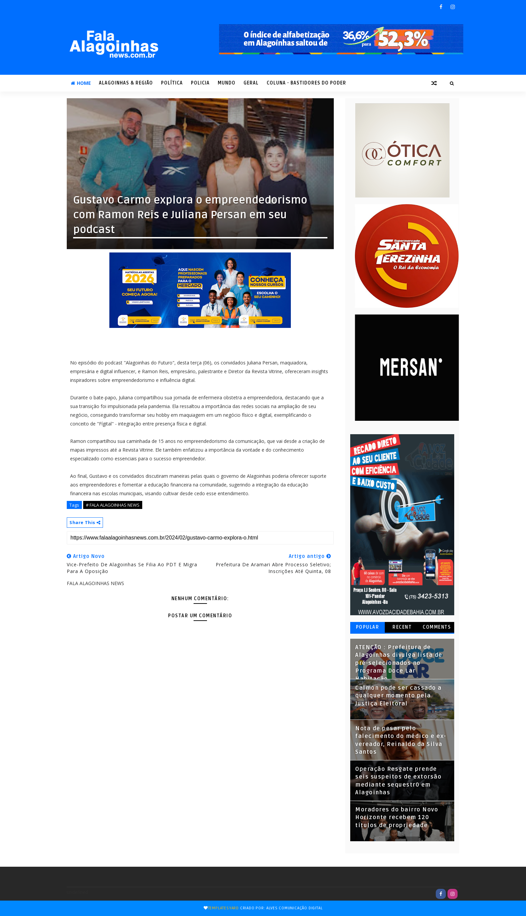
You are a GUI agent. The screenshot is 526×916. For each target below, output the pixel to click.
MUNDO (226, 83)
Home (81, 83)
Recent (402, 627)
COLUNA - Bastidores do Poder (306, 83)
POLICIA (200, 83)
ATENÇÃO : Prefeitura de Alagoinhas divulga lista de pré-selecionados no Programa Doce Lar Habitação (398, 663)
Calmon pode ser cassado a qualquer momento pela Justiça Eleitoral (398, 696)
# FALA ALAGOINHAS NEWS (113, 505)
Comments (437, 627)
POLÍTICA (172, 83)
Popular (367, 627)
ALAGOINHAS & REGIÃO (126, 83)
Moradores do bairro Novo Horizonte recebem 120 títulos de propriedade (396, 817)
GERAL (251, 83)
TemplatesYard (223, 908)
